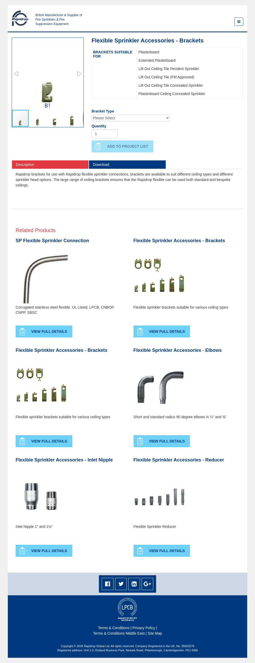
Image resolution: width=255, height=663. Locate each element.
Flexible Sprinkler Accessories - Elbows (177, 350)
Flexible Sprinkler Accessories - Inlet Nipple (64, 460)
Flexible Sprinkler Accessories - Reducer (178, 460)
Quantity (99, 126)
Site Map (155, 633)
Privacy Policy (143, 628)
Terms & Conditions (113, 628)
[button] (16, 74)
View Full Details (49, 331)
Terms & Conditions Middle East (118, 633)
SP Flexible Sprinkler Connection (52, 240)
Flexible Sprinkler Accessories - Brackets (179, 240)
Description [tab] (25, 164)
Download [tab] (101, 164)
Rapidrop (20, 18)
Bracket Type (103, 111)
